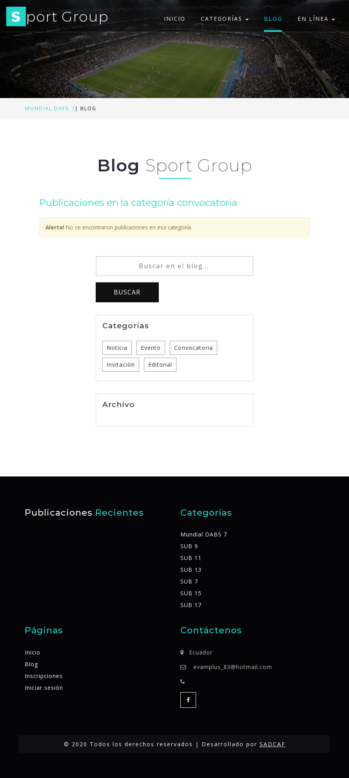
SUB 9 (189, 546)
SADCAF (272, 744)
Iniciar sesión (44, 687)
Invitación (121, 364)
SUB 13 (191, 569)
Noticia (117, 347)
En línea (316, 18)
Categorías (225, 18)
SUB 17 (191, 605)
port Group (57, 17)
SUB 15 (191, 593)
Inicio (174, 18)
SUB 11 (191, 558)
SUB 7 (189, 581)
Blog (273, 18)
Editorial (160, 364)
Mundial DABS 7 (203, 534)
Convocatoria (193, 347)
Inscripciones (44, 676)
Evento (151, 347)
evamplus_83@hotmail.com (232, 667)
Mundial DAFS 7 (50, 108)
